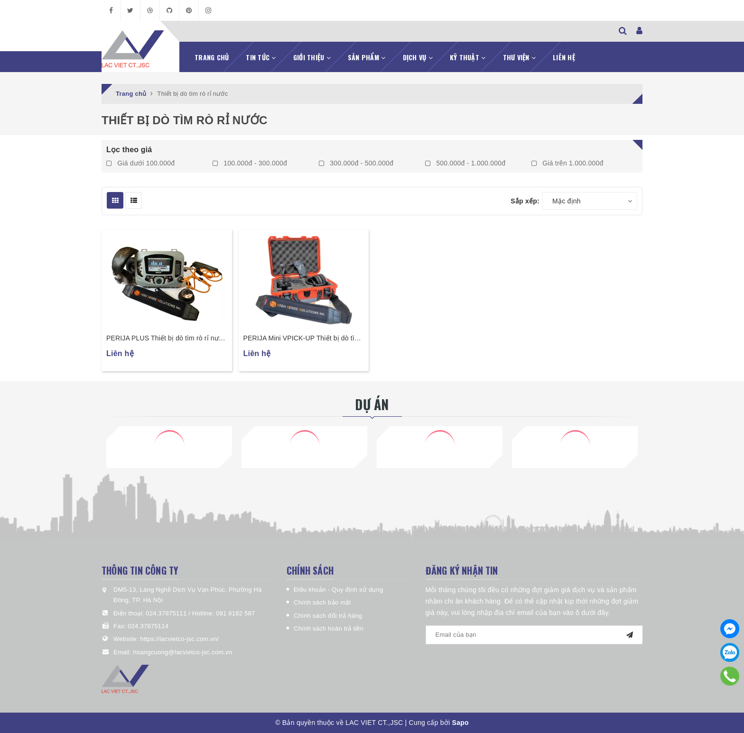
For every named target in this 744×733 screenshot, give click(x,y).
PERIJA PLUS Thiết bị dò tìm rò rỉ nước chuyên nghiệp (166, 338)
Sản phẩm (367, 57)
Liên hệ (564, 57)
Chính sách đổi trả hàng (328, 615)
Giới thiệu (312, 57)
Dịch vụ (418, 57)
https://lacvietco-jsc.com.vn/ (179, 638)
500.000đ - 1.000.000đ (465, 163)
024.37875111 (167, 613)
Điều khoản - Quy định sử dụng (338, 589)
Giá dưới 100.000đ (140, 163)
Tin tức (261, 57)
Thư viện (519, 57)
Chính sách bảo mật (322, 602)
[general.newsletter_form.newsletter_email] (534, 634)
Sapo (460, 722)
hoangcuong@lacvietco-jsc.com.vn (182, 652)
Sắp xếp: (525, 201)
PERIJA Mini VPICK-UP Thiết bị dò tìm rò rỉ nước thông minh (301, 338)
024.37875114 (148, 626)
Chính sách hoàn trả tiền (328, 628)
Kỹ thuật (468, 57)
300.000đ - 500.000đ (356, 163)
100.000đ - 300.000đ (250, 163)
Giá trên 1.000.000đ (567, 163)
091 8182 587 (235, 613)
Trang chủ (212, 57)
